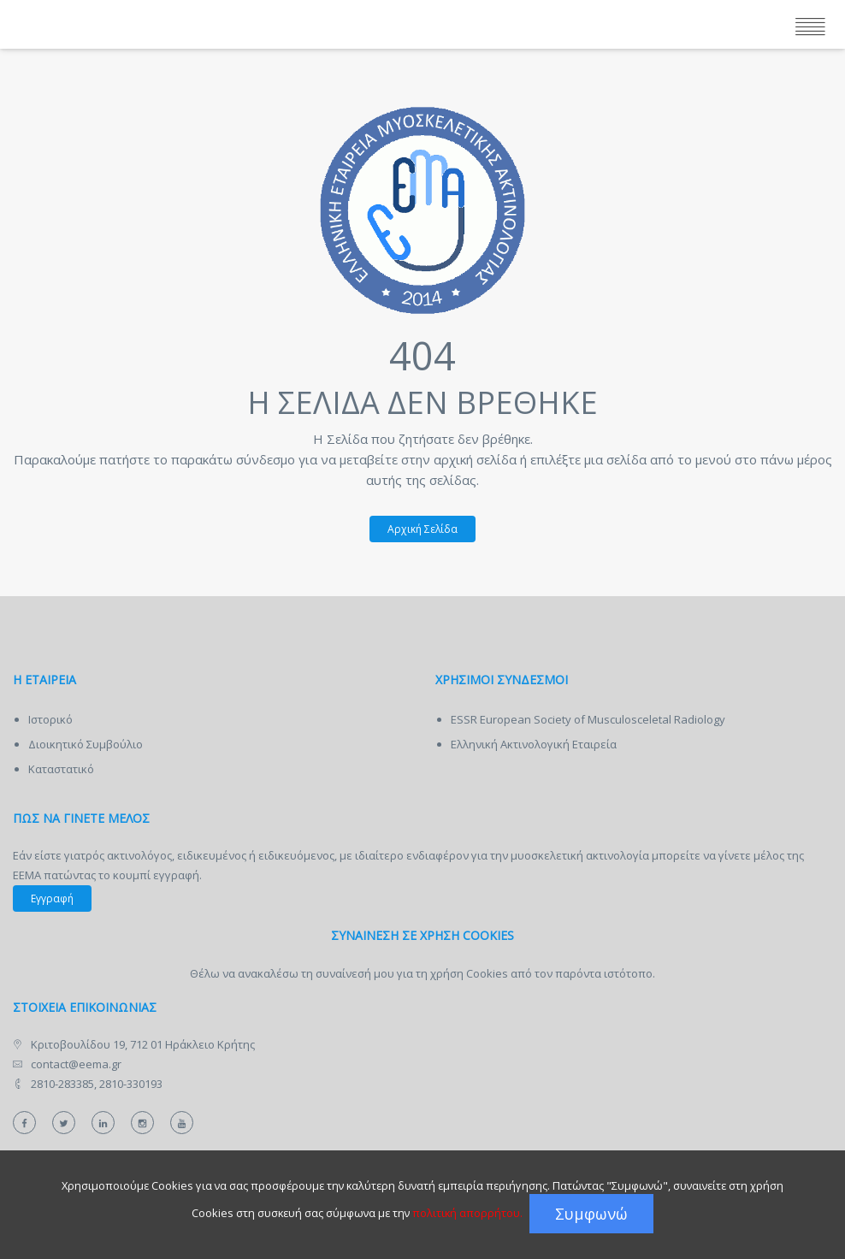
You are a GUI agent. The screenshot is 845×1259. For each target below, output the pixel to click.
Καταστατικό (61, 769)
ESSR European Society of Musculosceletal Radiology (588, 719)
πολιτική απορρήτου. (467, 1213)
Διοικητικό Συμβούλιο (85, 744)
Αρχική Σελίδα (413, 528)
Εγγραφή (52, 898)
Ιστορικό (50, 719)
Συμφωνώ (591, 1213)
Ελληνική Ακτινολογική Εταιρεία (534, 744)
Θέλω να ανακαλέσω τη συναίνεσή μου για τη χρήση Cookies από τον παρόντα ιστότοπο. (422, 973)
